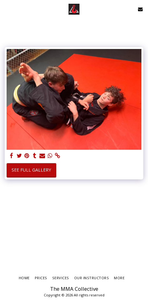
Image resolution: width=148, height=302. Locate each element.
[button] (7, 8)
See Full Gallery (31, 170)
